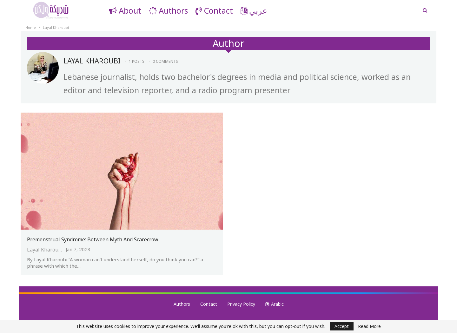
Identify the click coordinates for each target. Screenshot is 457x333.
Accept (341, 326)
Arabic (274, 304)
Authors (168, 10)
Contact (214, 10)
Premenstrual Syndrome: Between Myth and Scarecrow (92, 239)
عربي (254, 10)
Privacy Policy (241, 304)
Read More (369, 326)
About (125, 10)
